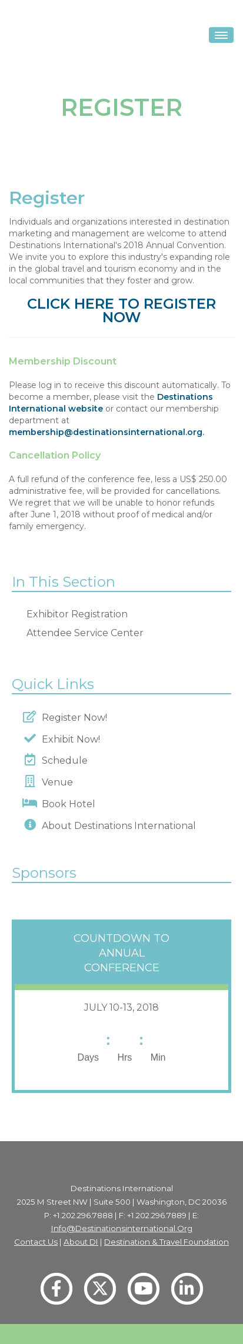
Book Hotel (66, 804)
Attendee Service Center (85, 632)
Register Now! (72, 717)
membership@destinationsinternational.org (105, 432)
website (84, 408)
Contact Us (36, 1241)
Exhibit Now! (68, 739)
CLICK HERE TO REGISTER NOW (121, 310)
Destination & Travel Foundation (166, 1241)
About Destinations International (116, 825)
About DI (81, 1241)
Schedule (62, 760)
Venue (55, 782)
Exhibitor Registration (77, 614)
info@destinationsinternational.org (121, 1228)
